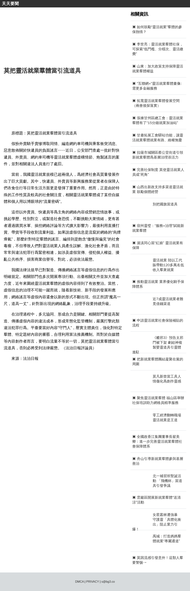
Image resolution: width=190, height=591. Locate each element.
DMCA (79, 581)
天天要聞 (10, 3)
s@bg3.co (108, 581)
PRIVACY (92, 581)
